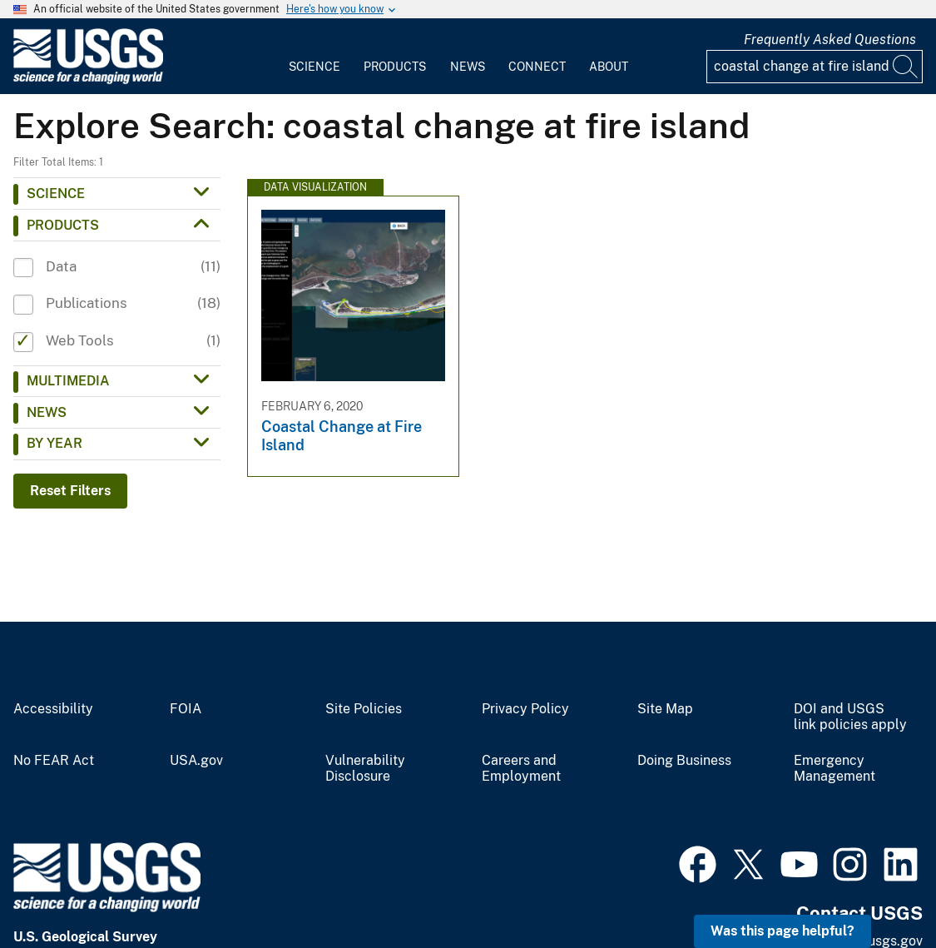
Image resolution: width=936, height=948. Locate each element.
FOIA (185, 709)
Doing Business (684, 760)
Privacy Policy (525, 709)
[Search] (906, 66)
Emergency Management (834, 768)
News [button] (47, 412)
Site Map (665, 709)
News (467, 66)
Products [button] (63, 225)
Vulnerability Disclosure (365, 768)
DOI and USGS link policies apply (850, 717)
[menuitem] (314, 56)
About (608, 66)
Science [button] (56, 193)
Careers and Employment (521, 768)
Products (395, 66)
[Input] (814, 66)
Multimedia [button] (68, 381)
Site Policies (363, 709)
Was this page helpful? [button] (782, 931)
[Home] (88, 80)
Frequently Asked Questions (830, 39)
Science (314, 66)
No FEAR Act (53, 760)
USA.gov (196, 760)
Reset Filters (70, 491)
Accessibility (53, 709)
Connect (537, 66)
